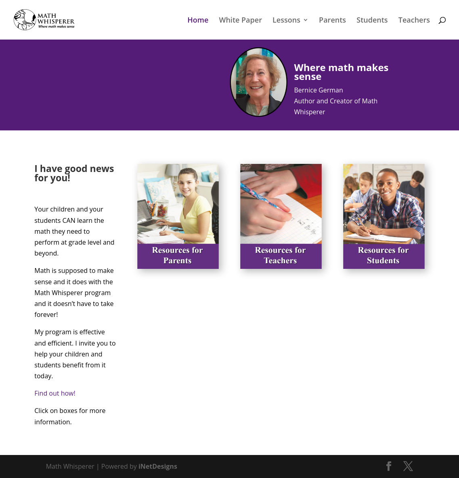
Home (197, 21)
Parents (332, 21)
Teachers (414, 21)
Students (372, 21)
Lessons (286, 21)
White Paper (240, 21)
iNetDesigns (157, 466)
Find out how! (54, 393)
